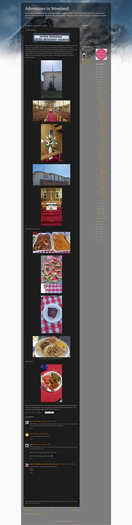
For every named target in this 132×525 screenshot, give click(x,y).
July (100, 203)
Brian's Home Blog (35, 421)
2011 (99, 239)
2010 (99, 241)
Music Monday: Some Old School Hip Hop (102, 171)
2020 (99, 79)
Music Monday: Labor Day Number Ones (102, 195)
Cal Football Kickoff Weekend (102, 178)
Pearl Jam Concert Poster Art (102, 164)
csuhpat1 (86, 59)
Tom (31, 434)
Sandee (32, 444)
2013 (99, 234)
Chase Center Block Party (102, 113)
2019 (99, 81)
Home (52, 510)
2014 (99, 231)
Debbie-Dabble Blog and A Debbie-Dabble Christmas (44, 464)
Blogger (75, 521)
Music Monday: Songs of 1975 (102, 103)
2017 (99, 224)
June (100, 206)
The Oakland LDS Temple (102, 141)
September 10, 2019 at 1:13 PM (42, 444)
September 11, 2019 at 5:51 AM (67, 464)
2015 (99, 229)
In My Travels (102, 117)
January (101, 218)
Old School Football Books (102, 129)
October (101, 92)
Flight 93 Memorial (102, 159)
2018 (99, 221)
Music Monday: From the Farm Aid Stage (102, 147)
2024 (99, 69)
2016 (99, 226)
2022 (99, 74)
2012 (99, 236)
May (100, 208)
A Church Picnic (101, 183)
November (102, 88)
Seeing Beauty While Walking (102, 188)
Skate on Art (102, 98)
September (102, 94)
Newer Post (29, 510)
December (101, 84)
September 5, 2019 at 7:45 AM (48, 421)
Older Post (74, 510)
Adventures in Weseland (47, 8)
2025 (99, 67)
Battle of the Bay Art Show (102, 135)
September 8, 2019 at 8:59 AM (40, 434)
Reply (31, 428)
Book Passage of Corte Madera (102, 109)
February (101, 216)
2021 (99, 77)
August (101, 201)
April (100, 211)
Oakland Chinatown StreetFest (102, 155)
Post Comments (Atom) (38, 514)
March (101, 213)
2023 (99, 72)
